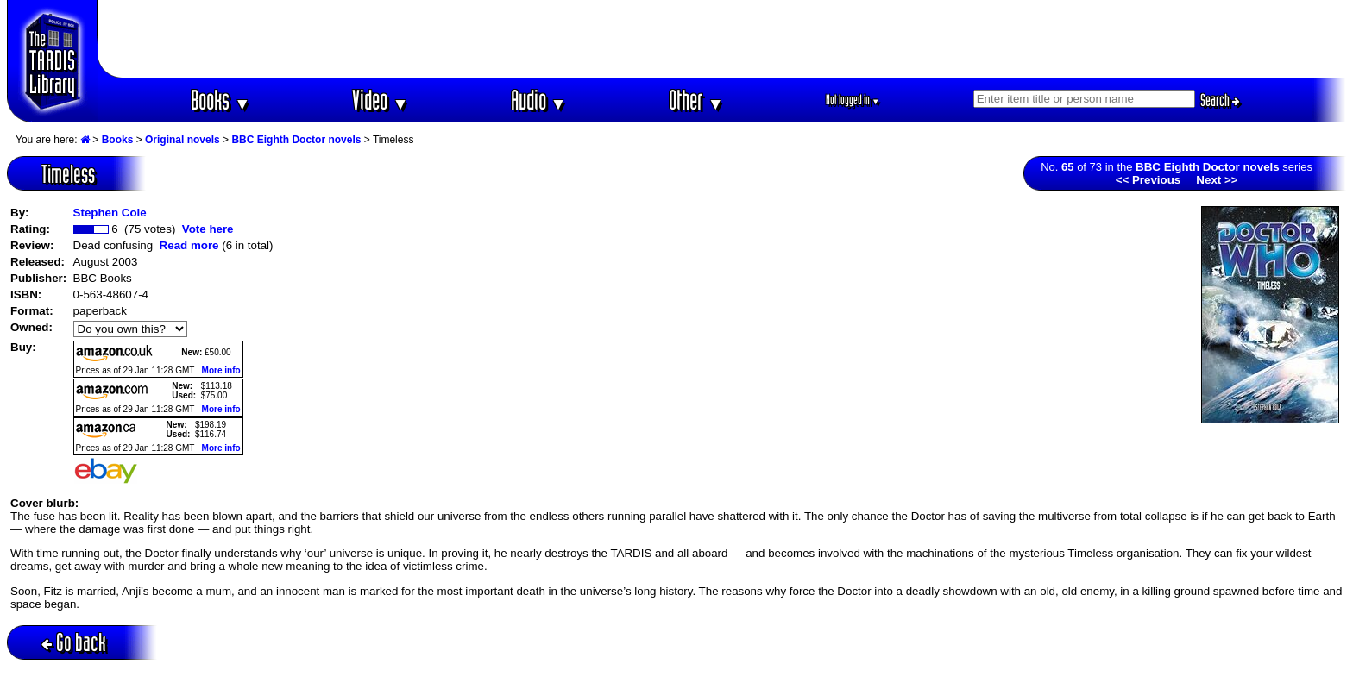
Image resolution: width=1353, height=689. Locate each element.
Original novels (182, 140)
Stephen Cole (110, 212)
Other (696, 100)
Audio (539, 100)
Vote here (208, 228)
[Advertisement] (722, 39)
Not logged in (853, 99)
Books (220, 100)
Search (1220, 100)
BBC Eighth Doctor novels (296, 140)
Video (380, 100)
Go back (73, 642)
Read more (189, 245)
